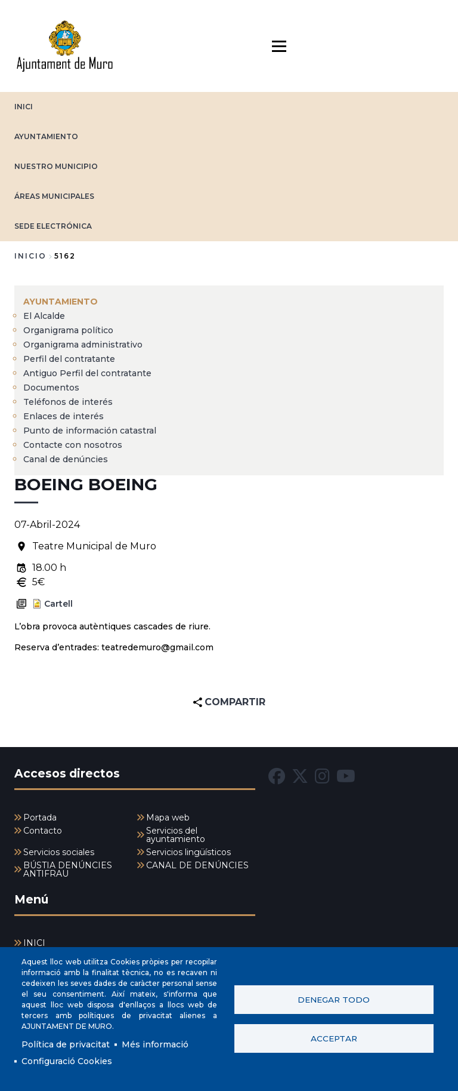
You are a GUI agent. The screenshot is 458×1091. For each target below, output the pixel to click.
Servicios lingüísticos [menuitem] (188, 852)
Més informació (155, 1044)
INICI (23, 106)
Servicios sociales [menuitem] (58, 852)
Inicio (30, 255)
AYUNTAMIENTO (46, 136)
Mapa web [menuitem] (168, 817)
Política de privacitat (65, 1044)
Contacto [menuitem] (42, 830)
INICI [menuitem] (34, 943)
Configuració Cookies (66, 1061)
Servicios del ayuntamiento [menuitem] (175, 834)
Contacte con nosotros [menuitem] (72, 445)
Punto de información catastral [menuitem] (89, 430)
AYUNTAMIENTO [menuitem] (60, 301)
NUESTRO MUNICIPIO (56, 166)
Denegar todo (334, 999)
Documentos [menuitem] (51, 387)
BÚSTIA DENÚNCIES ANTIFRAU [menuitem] (67, 869)
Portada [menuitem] (40, 817)
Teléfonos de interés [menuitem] (68, 402)
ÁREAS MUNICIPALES (54, 196)
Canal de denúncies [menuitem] (65, 459)
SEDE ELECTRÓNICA (53, 226)
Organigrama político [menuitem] (68, 330)
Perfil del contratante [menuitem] (69, 359)
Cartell (58, 603)
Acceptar (334, 1038)
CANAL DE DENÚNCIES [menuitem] (197, 865)
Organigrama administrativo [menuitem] (83, 344)
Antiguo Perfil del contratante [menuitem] (87, 373)
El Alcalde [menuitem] (44, 316)
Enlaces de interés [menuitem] (63, 416)
